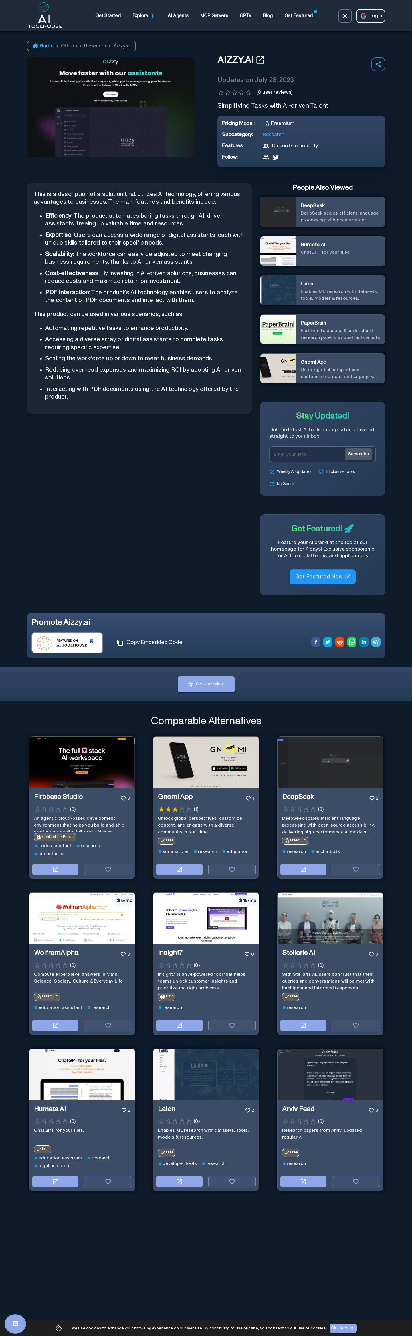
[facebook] (315, 642)
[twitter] (327, 642)
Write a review (206, 684)
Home (43, 46)
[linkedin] (364, 642)
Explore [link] (144, 16)
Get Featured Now (323, 578)
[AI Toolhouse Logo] (42, 16)
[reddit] (339, 642)
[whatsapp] (351, 642)
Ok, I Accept (343, 1328)
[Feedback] (15, 1324)
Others (69, 46)
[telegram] (376, 642)
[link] (107, 16)
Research (95, 46)
